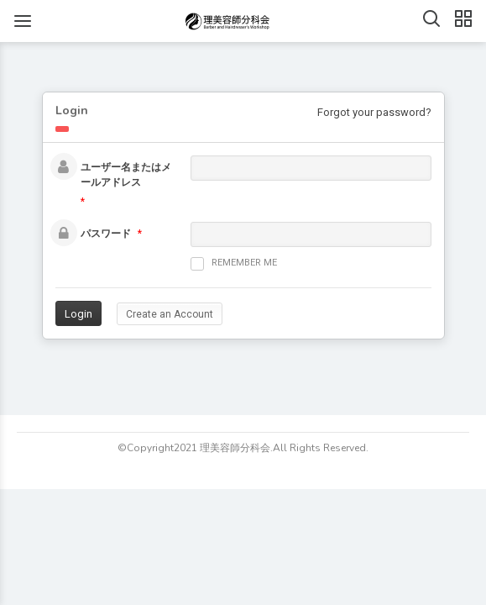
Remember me (234, 264)
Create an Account (169, 314)
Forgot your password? (374, 112)
